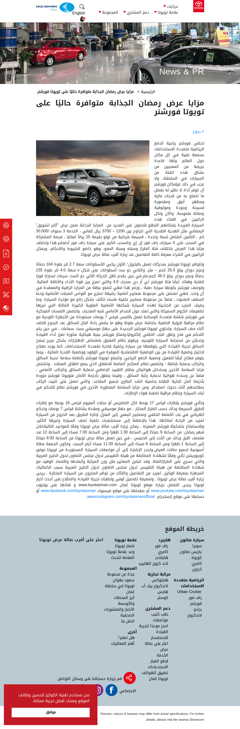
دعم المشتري (138, 12)
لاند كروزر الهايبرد (153, 563)
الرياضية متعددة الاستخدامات (189, 583)
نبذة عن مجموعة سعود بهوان (120, 577)
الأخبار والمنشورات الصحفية (119, 612)
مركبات (172, 6)
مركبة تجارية (159, 574)
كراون (197, 569)
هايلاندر (161, 557)
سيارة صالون (192, 540)
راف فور (195, 597)
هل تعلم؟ (126, 637)
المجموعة (110, 12)
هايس (162, 592)
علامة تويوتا (168, 12)
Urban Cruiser (189, 592)
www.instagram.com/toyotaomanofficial (120, 496)
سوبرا (197, 546)
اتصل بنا (127, 621)
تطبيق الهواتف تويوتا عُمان (155, 675)
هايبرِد (164, 540)
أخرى (132, 632)
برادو (198, 609)
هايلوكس (160, 580)
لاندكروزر (194, 615)
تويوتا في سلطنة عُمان (119, 589)
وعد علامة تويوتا (120, 551)
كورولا (196, 557)
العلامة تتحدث (122, 557)
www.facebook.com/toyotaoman (68, 490)
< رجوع (198, 131)
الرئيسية (147, 91)
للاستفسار (159, 637)
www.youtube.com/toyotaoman (177, 490)
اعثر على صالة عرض (156, 646)
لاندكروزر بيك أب (154, 586)
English (78, 13)
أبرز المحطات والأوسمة (124, 600)
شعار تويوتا (124, 546)
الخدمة (162, 655)
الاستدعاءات (158, 667)
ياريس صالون (191, 551)
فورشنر (196, 603)
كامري (197, 563)
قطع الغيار (159, 661)
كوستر (162, 597)
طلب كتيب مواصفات (159, 617)
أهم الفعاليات (122, 643)
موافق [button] (51, 712)
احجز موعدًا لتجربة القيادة (153, 629)
